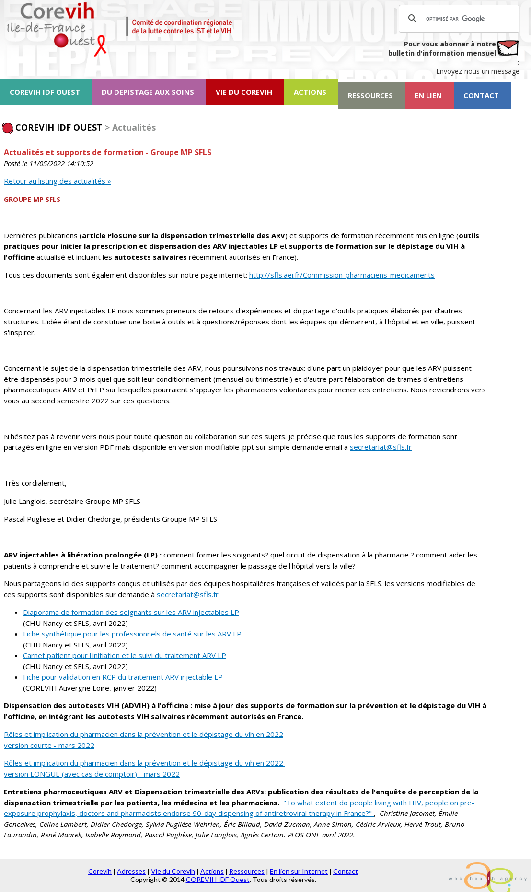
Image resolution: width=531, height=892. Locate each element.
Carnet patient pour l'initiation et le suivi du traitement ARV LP (124, 655)
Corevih (100, 871)
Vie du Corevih (173, 871)
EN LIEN (428, 95)
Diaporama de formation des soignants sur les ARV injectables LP (131, 612)
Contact (345, 871)
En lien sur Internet (299, 871)
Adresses (131, 871)
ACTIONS (310, 92)
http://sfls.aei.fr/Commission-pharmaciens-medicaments (342, 274)
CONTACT (481, 95)
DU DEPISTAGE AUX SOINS (148, 92)
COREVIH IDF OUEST (45, 92)
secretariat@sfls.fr (381, 447)
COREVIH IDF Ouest (218, 879)
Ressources (247, 871)
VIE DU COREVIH (244, 92)
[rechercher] (457, 18)
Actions (212, 871)
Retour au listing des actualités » (57, 181)
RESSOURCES (370, 95)
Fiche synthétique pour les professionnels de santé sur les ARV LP (132, 633)
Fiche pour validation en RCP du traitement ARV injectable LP (123, 676)
